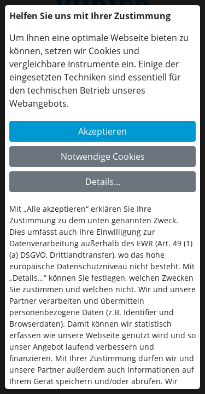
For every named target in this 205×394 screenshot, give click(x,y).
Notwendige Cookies (103, 156)
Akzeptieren (102, 131)
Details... (102, 182)
